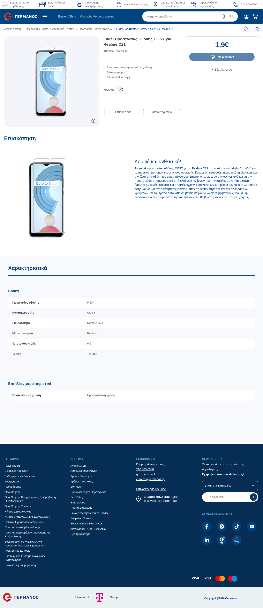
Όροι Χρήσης (12, 492)
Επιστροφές (77, 502)
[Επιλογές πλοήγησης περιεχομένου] (142, 110)
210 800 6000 (145, 469)
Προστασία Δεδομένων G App (22, 527)
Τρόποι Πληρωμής (81, 476)
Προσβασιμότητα (80, 534)
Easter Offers (67, 16)
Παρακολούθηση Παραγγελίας (88, 492)
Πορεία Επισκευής (81, 507)
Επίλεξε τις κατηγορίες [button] (218, 485)
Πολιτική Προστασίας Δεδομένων (24, 522)
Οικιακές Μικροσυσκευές (97, 16)
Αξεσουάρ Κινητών (63, 28)
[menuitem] (22, 16)
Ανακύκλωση (78, 465)
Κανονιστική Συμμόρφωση (20, 565)
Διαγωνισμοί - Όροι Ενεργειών (88, 528)
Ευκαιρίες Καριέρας (16, 470)
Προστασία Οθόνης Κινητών (95, 28)
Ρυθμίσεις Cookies (81, 518)
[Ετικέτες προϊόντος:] (51, 41)
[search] (190, 16)
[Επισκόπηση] (131, 195)
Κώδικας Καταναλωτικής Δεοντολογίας (27, 516)
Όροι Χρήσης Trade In (18, 506)
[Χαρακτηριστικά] (131, 349)
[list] (106, 29)
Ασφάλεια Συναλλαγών (84, 470)
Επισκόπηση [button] (123, 112)
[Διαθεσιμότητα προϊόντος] (222, 71)
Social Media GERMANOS (86, 523)
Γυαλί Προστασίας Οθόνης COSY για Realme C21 (137, 42)
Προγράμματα (13, 486)
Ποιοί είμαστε (12, 465)
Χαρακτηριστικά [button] (162, 112)
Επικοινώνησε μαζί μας (151, 489)
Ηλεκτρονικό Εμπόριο (17, 550)
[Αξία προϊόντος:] (222, 47)
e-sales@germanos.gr (150, 479)
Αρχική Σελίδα (12, 28)
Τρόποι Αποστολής (81, 481)
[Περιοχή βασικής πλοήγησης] (131, 16)
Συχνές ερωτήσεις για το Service (89, 513)
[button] (224, 16)
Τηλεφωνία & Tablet (36, 28)
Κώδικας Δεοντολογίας (18, 511)
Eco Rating (77, 497)
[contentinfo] (131, 580)
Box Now (75, 486)
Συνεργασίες (12, 481)
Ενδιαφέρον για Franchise (20, 476)
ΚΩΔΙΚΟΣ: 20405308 (115, 51)
